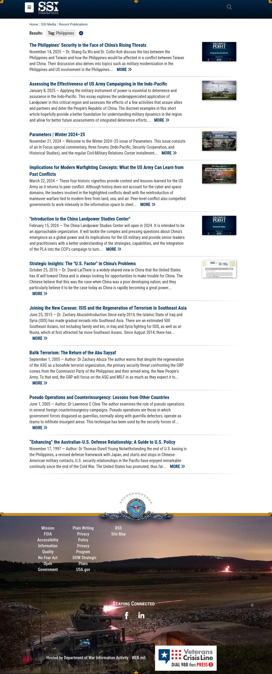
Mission (47, 528)
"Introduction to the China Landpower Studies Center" (80, 219)
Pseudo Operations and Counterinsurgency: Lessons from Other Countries (100, 398)
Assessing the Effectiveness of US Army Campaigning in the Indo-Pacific (99, 84)
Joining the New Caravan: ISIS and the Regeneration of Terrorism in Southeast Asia (108, 308)
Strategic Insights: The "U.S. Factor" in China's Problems (83, 264)
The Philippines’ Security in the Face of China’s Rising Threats (88, 46)
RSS (118, 528)
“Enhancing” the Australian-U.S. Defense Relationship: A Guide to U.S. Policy (103, 442)
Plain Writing (83, 528)
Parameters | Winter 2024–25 (57, 135)
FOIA (48, 534)
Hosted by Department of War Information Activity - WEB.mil (96, 658)
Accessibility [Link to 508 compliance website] (47, 540)
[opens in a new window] (126, 615)
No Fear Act (47, 558)
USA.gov (83, 569)
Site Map (118, 534)
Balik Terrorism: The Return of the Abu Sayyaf (73, 353)
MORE (124, 70)
